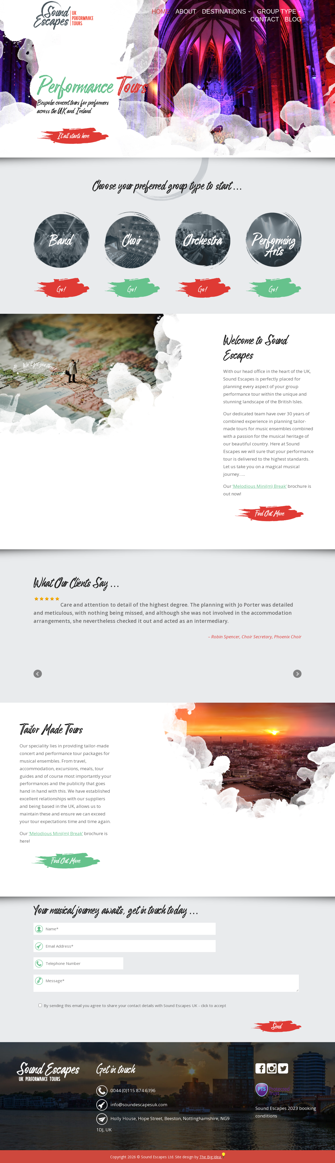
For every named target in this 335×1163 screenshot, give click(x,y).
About (185, 12)
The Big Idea (212, 1156)
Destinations (224, 12)
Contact (264, 20)
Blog (293, 20)
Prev (38, 674)
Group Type (276, 12)
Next (297, 674)
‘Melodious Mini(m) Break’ (259, 486)
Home (161, 12)
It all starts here (73, 135)
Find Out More (269, 513)
